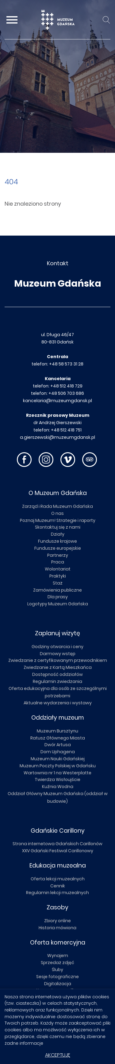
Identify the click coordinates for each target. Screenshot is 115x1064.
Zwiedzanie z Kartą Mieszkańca (58, 667)
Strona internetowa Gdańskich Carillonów (57, 844)
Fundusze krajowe (57, 541)
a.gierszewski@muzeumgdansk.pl (57, 437)
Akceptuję (57, 1054)
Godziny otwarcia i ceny (57, 647)
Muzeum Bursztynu (57, 731)
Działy (57, 534)
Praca (57, 562)
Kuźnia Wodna (57, 786)
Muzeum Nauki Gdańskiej (58, 759)
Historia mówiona (57, 928)
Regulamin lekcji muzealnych (57, 893)
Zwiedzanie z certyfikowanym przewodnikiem (57, 660)
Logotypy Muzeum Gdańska (57, 604)
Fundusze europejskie (57, 548)
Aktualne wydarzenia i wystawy (58, 703)
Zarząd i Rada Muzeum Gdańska (57, 506)
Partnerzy (57, 555)
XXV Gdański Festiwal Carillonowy (57, 851)
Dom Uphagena (57, 752)
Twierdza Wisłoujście (57, 779)
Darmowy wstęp (57, 654)
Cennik (57, 886)
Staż (58, 583)
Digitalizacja (57, 984)
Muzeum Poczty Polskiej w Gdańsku (58, 766)
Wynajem (57, 955)
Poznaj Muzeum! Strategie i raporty (57, 520)
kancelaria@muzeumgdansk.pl (57, 401)
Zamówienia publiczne (57, 590)
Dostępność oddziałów (57, 674)
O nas (57, 513)
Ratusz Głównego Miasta (57, 738)
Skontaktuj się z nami (57, 527)
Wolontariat (58, 569)
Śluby (57, 970)
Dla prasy (58, 597)
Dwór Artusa (57, 745)
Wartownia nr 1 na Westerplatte (57, 773)
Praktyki (57, 576)
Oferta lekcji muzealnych (58, 879)
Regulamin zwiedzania (57, 681)
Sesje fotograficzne (57, 977)
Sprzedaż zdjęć (57, 962)
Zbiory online (57, 921)
